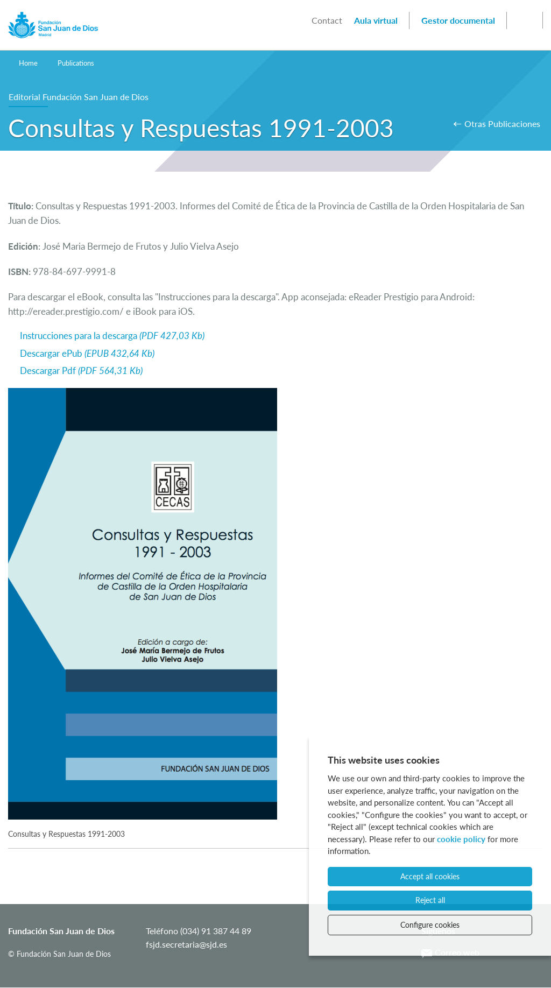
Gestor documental (458, 20)
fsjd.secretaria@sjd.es (186, 944)
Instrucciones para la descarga (112, 335)
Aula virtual (376, 20)
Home (28, 63)
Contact (327, 20)
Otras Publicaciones (502, 123)
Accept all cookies (430, 876)
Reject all (430, 900)
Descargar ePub (87, 353)
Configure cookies (430, 924)
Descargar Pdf (81, 370)
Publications (76, 63)
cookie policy (461, 839)
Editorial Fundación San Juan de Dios (79, 96)
